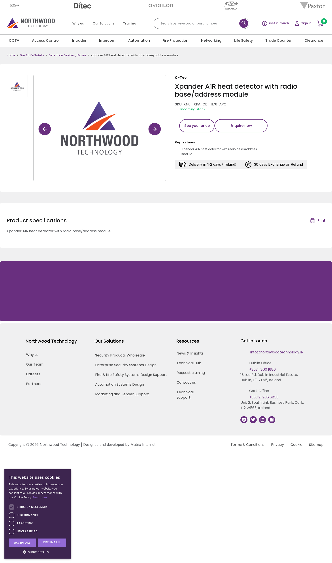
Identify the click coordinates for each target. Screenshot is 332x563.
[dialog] (37, 514)
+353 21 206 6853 (263, 397)
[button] (37, 552)
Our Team (34, 364)
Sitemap (316, 444)
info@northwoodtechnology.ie (276, 352)
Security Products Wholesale (120, 355)
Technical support (185, 395)
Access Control (46, 40)
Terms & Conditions (247, 444)
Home (11, 55)
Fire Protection (175, 40)
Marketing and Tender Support (122, 394)
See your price (197, 125)
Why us (78, 23)
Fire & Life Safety (32, 55)
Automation (139, 40)
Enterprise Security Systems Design (126, 365)
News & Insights (190, 353)
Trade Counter (278, 40)
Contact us (186, 382)
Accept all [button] (22, 542)
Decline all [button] (52, 542)
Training (129, 23)
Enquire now (241, 125)
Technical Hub (189, 363)
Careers (33, 374)
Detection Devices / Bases (67, 55)
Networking (211, 40)
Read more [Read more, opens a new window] (40, 497)
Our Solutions (103, 23)
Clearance (313, 40)
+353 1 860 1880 (262, 369)
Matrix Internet (142, 444)
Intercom (107, 40)
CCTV (14, 40)
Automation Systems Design (119, 384)
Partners (33, 383)
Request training (191, 372)
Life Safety (243, 40)
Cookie (296, 444)
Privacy (277, 444)
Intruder (79, 40)
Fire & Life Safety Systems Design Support (131, 374)
